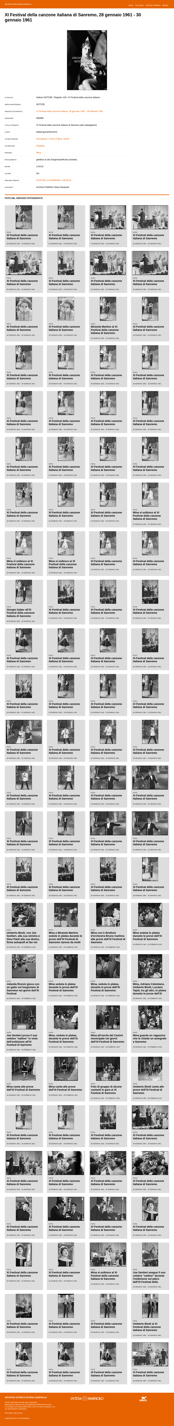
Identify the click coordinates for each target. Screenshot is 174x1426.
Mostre (165, 5)
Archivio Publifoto (153, 5)
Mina (38, 152)
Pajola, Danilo (62, 139)
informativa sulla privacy (14, 1413)
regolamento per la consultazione (17, 1418)
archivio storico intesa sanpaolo (26, 4)
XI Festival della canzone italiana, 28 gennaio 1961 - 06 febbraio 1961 (69, 111)
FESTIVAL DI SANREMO (48, 180)
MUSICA (67, 180)
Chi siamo (139, 5)
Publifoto (40, 146)
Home (131, 5)
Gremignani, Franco (45, 139)
